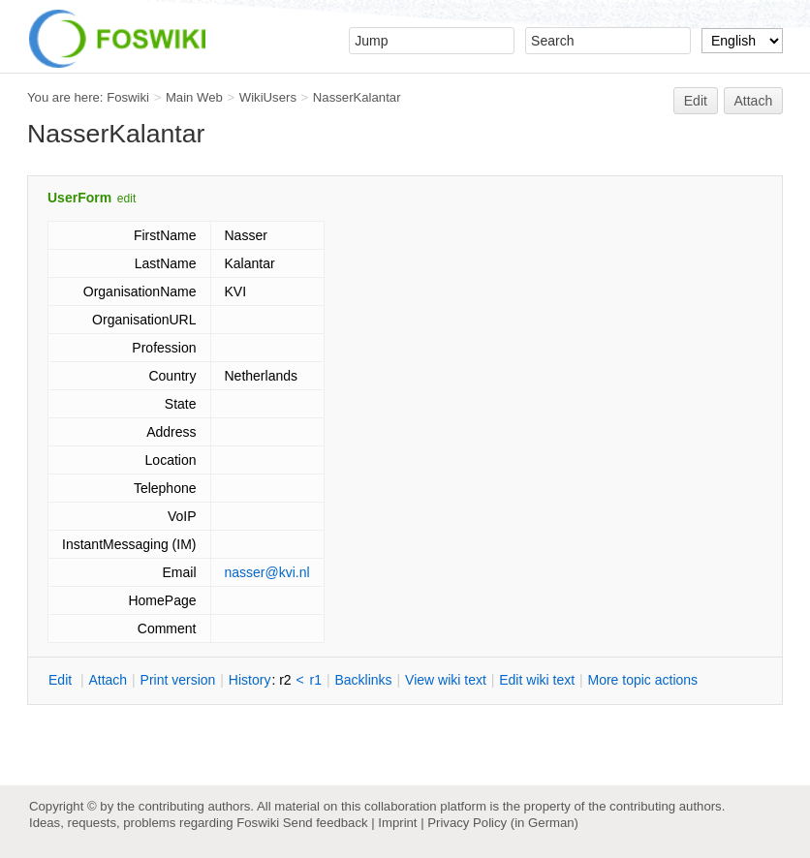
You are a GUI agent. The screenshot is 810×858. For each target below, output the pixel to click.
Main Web (194, 97)
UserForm (79, 197)
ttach (107, 680)
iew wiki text (445, 680)
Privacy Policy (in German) (502, 822)
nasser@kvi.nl (267, 572)
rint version (178, 680)
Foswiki (128, 97)
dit (62, 680)
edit (126, 198)
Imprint (397, 822)
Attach (753, 100)
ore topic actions (642, 680)
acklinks (362, 680)
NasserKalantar (357, 97)
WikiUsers (267, 97)
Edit (695, 100)
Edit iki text (537, 680)
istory (250, 680)
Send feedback (325, 822)
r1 (316, 680)
